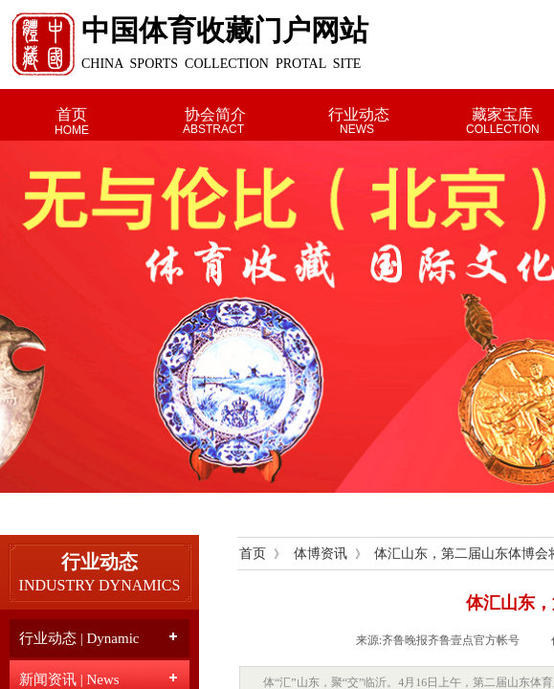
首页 (71, 114)
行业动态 (358, 114)
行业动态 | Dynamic (79, 638)
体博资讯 (320, 553)
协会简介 (215, 114)
